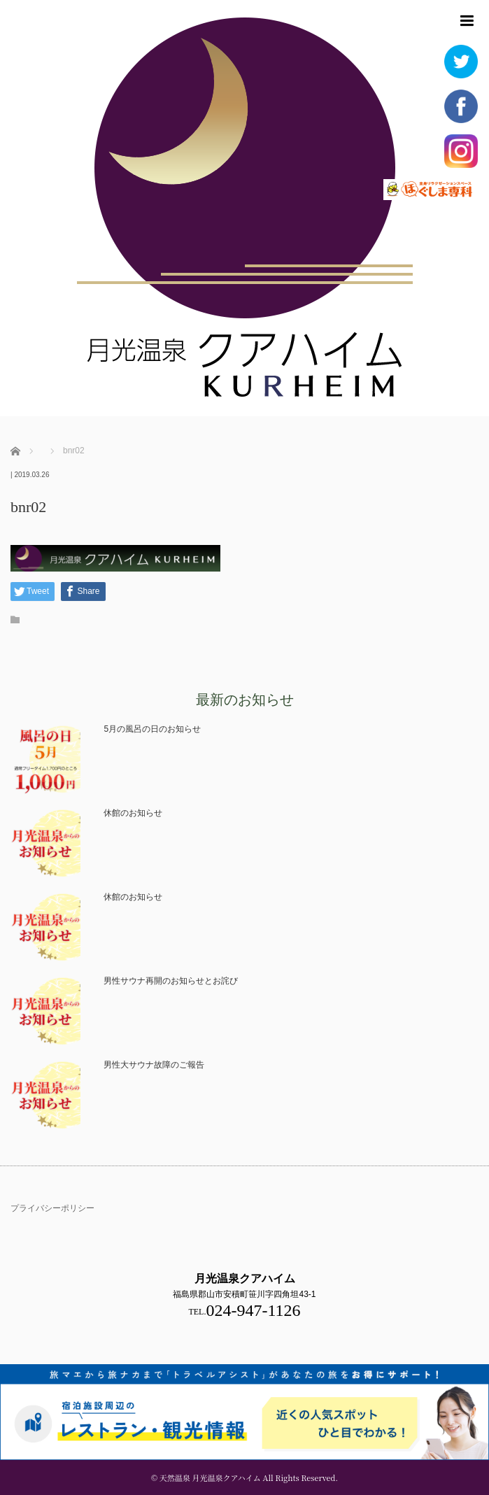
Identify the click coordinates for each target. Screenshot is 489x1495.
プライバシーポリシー (52, 1208)
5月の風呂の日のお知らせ (152, 729)
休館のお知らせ (133, 813)
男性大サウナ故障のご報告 (154, 1065)
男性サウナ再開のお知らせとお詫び (171, 981)
